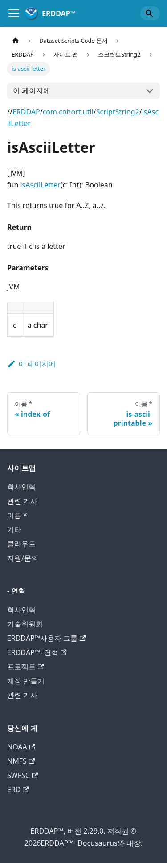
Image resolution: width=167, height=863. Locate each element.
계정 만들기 (26, 681)
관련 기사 (22, 501)
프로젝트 (25, 667)
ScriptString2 (117, 112)
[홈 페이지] (15, 41)
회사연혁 (21, 487)
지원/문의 (22, 558)
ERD (18, 789)
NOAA (21, 747)
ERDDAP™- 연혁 (37, 652)
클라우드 (21, 544)
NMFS (21, 761)
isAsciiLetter (40, 185)
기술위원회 (25, 624)
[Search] (150, 13)
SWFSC (22, 775)
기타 (14, 529)
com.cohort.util (68, 112)
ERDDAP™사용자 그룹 (46, 638)
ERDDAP (26, 112)
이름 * (17, 515)
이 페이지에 (31, 90)
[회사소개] (13, 13)
